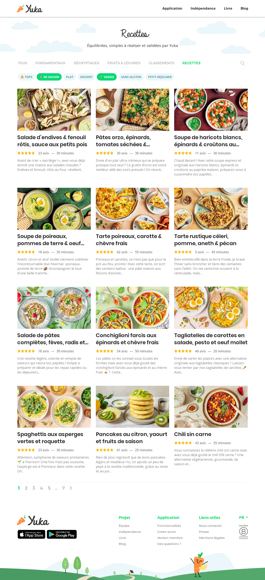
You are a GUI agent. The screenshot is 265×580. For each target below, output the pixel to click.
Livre (228, 8)
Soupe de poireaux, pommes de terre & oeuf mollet (49, 243)
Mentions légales (212, 538)
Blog (244, 8)
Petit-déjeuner (160, 77)
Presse (204, 532)
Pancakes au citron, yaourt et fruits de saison (131, 438)
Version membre (170, 538)
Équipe (124, 526)
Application (172, 8)
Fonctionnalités (169, 526)
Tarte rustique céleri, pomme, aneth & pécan (205, 240)
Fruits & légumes (124, 63)
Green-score (166, 532)
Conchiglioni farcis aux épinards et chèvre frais (127, 339)
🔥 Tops (26, 77)
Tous (22, 63)
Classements (161, 63)
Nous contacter (210, 526)
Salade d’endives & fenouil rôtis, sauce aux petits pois (52, 141)
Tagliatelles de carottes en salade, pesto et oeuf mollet (211, 339)
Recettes (191, 63)
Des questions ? (169, 544)
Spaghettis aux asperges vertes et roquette (50, 438)
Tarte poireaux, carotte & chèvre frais (129, 240)
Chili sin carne (192, 434)
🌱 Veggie (106, 77)
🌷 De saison (49, 77)
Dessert (86, 77)
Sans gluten (131, 77)
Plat (69, 77)
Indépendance (203, 8)
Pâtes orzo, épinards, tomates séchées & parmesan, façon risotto (128, 144)
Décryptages (86, 63)
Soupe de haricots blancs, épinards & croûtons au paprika (208, 144)
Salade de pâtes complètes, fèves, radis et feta (51, 342)
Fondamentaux (50, 63)
